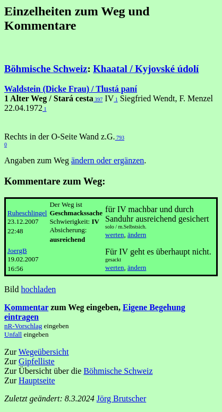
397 (98, 99)
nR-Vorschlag (23, 326)
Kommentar (26, 307)
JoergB (17, 251)
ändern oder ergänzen (107, 160)
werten (114, 235)
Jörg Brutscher (121, 398)
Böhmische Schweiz (45, 68)
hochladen (38, 289)
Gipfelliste (37, 361)
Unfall (13, 334)
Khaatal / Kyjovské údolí (146, 68)
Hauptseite (37, 380)
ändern (136, 235)
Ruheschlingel (27, 213)
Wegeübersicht (44, 351)
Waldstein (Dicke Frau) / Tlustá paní (70, 88)
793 (120, 138)
